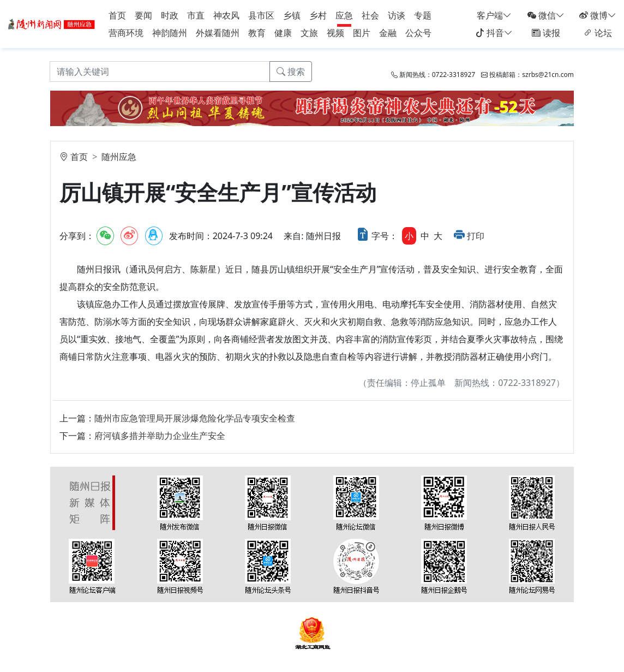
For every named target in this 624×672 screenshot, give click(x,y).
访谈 (396, 15)
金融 (388, 33)
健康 (283, 33)
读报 (546, 33)
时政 (169, 15)
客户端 (494, 15)
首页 (117, 15)
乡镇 (292, 15)
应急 (344, 15)
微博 (597, 15)
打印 (475, 236)
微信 (546, 15)
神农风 (226, 15)
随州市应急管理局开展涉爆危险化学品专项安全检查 (194, 418)
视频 (335, 33)
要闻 (143, 15)
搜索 (291, 72)
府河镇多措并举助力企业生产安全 (159, 436)
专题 (422, 15)
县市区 (261, 15)
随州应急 (118, 157)
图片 (361, 33)
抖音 (494, 33)
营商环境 (126, 33)
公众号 (418, 33)
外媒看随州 (217, 33)
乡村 (318, 15)
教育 (257, 33)
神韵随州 (169, 33)
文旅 (309, 33)
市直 (196, 15)
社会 (370, 15)
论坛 (598, 33)
